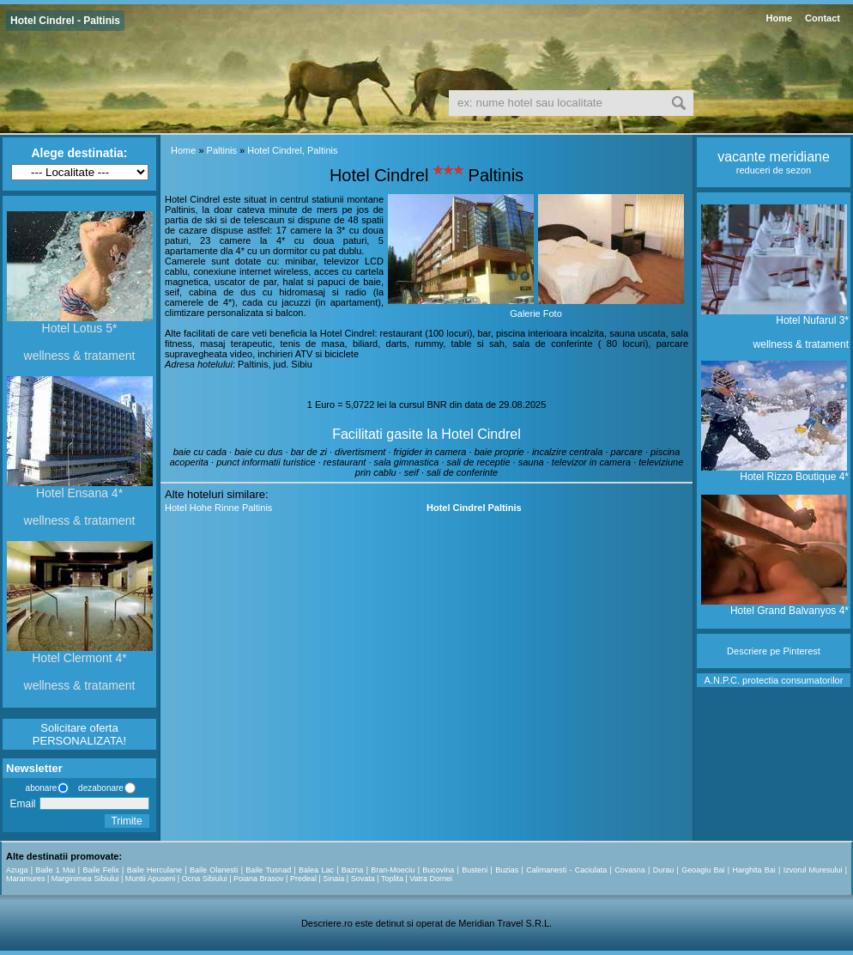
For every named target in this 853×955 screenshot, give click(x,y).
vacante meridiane (773, 156)
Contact (822, 18)
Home (778, 18)
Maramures (25, 878)
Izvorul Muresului (813, 870)
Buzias (506, 870)
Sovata (363, 878)
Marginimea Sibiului (85, 878)
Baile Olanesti (214, 870)
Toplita (392, 878)
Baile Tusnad (268, 870)
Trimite (126, 821)
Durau (664, 870)
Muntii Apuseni (150, 878)
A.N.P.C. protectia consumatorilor (774, 680)
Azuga (17, 870)
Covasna (629, 870)
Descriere (747, 651)
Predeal (303, 878)
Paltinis (222, 150)
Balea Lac (316, 870)
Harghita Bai (753, 870)
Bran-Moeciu (392, 870)
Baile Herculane (154, 870)
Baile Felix (101, 870)
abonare (39, 788)
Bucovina (438, 870)
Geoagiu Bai (702, 870)
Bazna (353, 870)
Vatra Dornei (430, 878)
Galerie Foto (536, 313)
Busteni (474, 870)
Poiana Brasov (258, 878)
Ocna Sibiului (204, 878)
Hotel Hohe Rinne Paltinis (218, 507)
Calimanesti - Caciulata (566, 870)
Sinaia (333, 878)
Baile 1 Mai (55, 870)
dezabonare (100, 788)
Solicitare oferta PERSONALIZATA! (79, 734)
